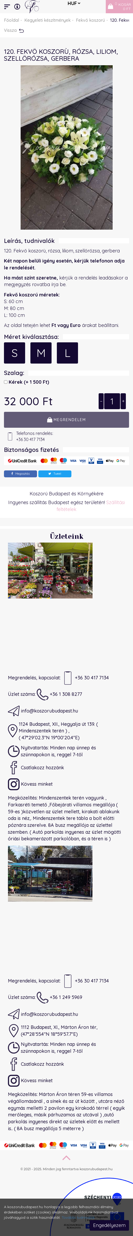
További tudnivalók (78, 1217)
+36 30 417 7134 (85, 678)
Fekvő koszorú (90, 20)
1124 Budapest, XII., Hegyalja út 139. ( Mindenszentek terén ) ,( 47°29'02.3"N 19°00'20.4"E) (53, 731)
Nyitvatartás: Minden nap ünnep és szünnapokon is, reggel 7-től (52, 751)
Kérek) (28, 382)
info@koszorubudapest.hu (43, 711)
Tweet (54, 473)
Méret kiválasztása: (31, 336)
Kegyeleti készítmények (47, 20)
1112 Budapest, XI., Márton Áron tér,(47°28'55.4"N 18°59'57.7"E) (53, 1030)
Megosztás (20, 473)
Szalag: (14, 373)
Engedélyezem (109, 1225)
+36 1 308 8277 (59, 694)
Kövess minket (30, 784)
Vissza (14, 30)
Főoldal (11, 20)
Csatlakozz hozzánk (36, 767)
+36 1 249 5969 (59, 997)
